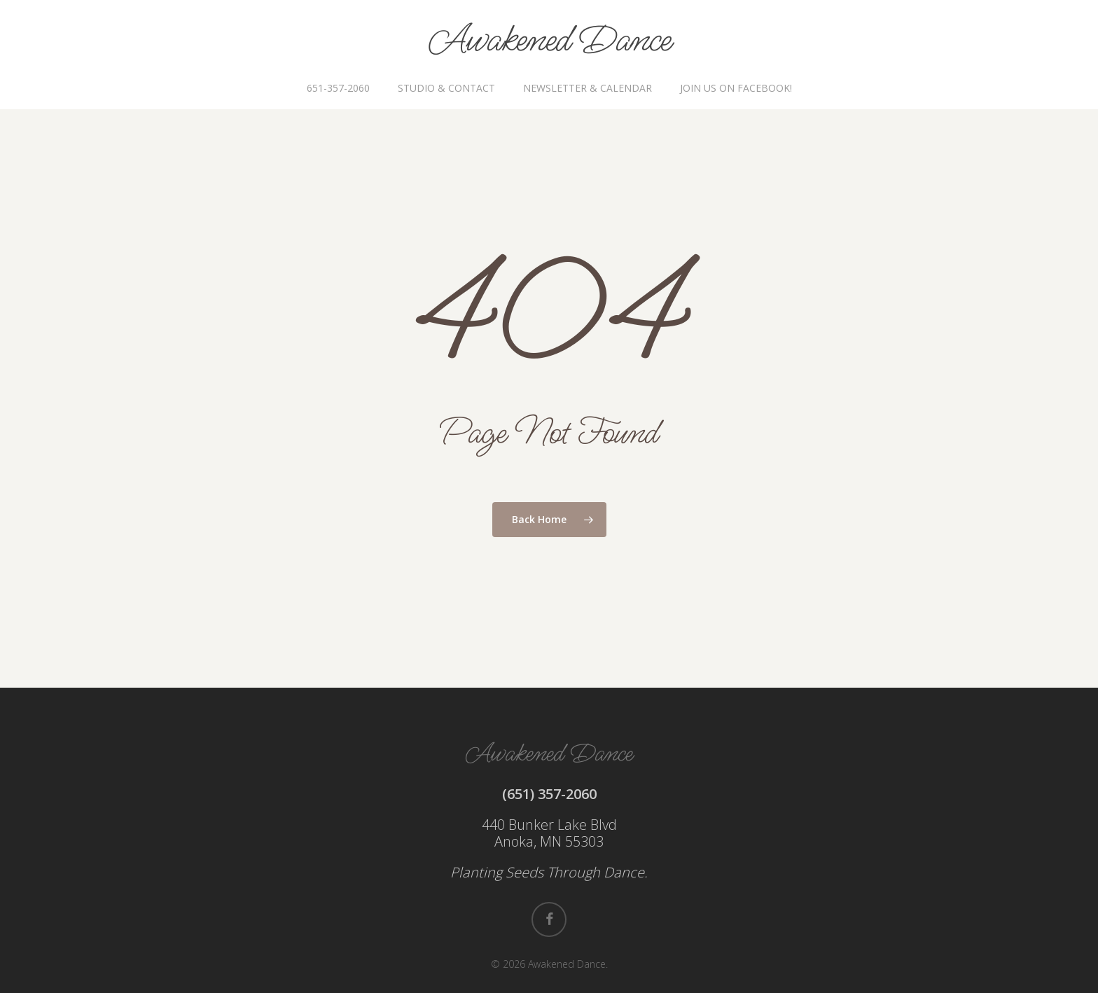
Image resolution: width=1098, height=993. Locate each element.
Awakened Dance (549, 41)
